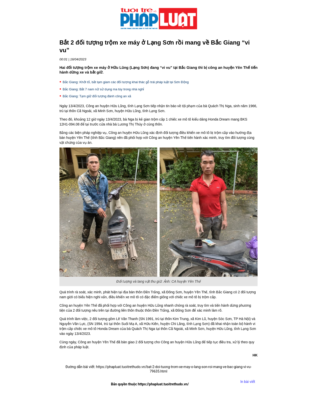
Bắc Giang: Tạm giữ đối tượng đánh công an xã (97, 96)
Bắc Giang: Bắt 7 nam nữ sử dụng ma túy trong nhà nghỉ (103, 89)
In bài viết (247, 382)
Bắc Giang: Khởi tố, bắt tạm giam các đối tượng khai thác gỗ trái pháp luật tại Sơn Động (126, 82)
